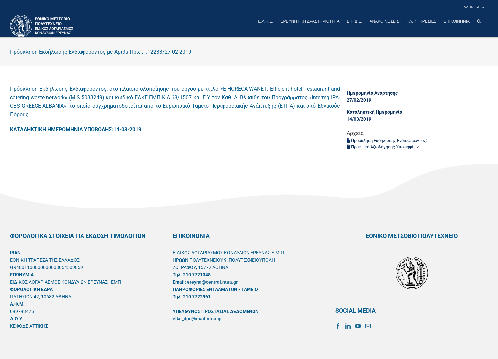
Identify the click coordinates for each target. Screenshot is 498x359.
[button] (479, 21)
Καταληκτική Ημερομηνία (374, 111)
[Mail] (368, 325)
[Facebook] (338, 325)
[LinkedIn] (348, 325)
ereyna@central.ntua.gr (212, 281)
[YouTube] (358, 325)
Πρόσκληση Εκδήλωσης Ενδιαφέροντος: (387, 140)
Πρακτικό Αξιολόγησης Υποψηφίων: (384, 146)
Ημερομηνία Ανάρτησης (372, 92)
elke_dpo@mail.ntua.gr (197, 318)
